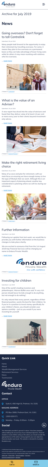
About (4, 366)
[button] (44, 2)
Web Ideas (18, 457)
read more (8, 61)
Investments (11, 346)
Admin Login (4, 455)
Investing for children (16, 280)
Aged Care (11, 221)
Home (4, 364)
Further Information (15, 230)
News (4, 375)
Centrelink (11, 91)
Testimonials (7, 378)
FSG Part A (27, 455)
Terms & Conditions (20, 455)
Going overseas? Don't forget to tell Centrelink (22, 35)
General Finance (12, 154)
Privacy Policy (11, 455)
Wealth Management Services (14, 369)
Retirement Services (10, 372)
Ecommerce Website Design (8, 457)
